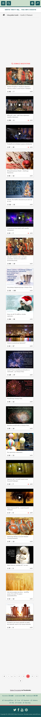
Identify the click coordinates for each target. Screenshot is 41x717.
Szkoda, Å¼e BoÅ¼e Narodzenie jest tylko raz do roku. (19, 200)
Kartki (7, 10)
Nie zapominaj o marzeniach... (15, 452)
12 (19, 676)
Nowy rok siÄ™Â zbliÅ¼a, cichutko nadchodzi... (16, 315)
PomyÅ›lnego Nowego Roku (14, 398)
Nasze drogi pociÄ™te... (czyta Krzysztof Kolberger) (18, 508)
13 (23, 676)
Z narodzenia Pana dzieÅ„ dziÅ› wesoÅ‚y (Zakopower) (18, 229)
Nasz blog (27, 702)
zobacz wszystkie (20, 63)
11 (15, 676)
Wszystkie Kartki (12, 15)
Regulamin (26, 700)
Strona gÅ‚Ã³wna (8, 700)
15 (32, 676)
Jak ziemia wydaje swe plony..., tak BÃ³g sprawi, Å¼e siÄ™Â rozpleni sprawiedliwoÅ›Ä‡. (18, 593)
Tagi (23, 10)
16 (36, 676)
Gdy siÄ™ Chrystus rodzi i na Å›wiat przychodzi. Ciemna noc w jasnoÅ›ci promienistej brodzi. (16, 258)
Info (27, 10)
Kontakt (19, 702)
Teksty (13, 10)
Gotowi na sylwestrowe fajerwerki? (16, 343)
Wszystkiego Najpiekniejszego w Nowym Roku (19, 287)
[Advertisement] (20, 40)
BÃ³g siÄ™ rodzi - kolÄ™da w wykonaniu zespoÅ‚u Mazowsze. (18, 116)
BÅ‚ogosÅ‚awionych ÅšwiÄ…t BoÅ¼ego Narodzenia (18, 171)
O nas (18, 700)
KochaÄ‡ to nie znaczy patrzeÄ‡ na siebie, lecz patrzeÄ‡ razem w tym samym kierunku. (19, 623)
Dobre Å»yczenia (15, 690)
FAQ (13, 702)
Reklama (35, 700)
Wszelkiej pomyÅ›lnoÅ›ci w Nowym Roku (18, 425)
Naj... (18, 10)
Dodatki (32, 10)
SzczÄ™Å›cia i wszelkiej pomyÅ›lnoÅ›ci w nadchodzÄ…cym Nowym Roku (18, 370)
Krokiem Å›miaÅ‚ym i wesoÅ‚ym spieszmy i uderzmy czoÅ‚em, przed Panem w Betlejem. (19, 87)
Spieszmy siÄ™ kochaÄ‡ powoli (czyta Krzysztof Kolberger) (17, 480)
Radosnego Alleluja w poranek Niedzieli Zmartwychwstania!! (17, 537)
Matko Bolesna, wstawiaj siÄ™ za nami (17, 565)
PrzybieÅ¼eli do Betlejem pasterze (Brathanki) (19, 144)
